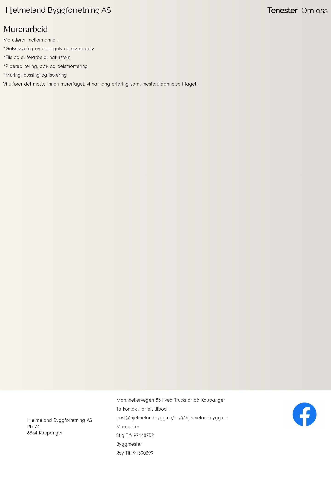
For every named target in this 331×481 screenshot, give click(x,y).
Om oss (314, 10)
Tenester (282, 10)
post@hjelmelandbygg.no (144, 418)
